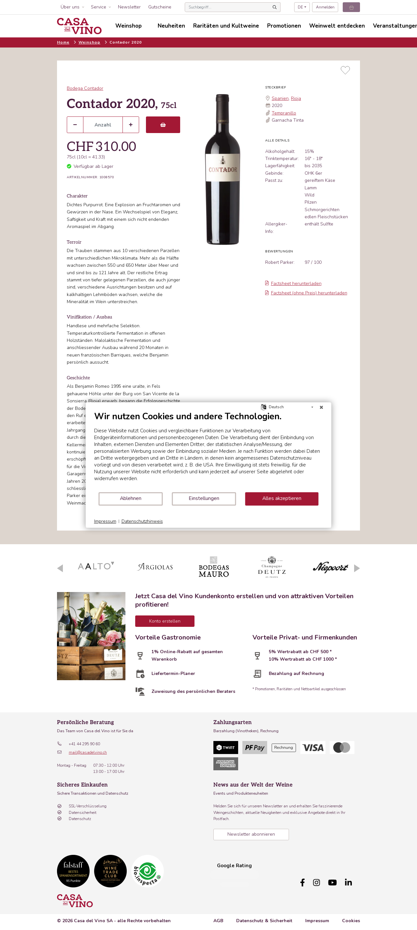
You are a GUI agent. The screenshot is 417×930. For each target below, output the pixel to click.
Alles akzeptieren (281, 498)
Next (357, 568)
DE (300, 7)
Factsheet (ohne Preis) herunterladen (306, 293)
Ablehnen (130, 498)
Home (63, 42)
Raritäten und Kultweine (226, 26)
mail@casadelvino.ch (88, 752)
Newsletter (129, 7)
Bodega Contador (85, 88)
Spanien (280, 98)
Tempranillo (284, 113)
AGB (218, 917)
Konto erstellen (164, 621)
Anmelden (325, 7)
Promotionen (284, 26)
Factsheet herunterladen (293, 283)
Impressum (317, 917)
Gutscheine (159, 7)
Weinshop (89, 42)
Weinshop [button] (128, 26)
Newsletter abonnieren (251, 834)
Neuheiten (171, 26)
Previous (60, 568)
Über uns (70, 7)
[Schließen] (321, 407)
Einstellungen (204, 498)
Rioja (296, 98)
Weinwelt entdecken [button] (337, 26)
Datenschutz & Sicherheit (264, 917)
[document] (208, 451)
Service (98, 7)
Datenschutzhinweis (142, 521)
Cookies (351, 917)
